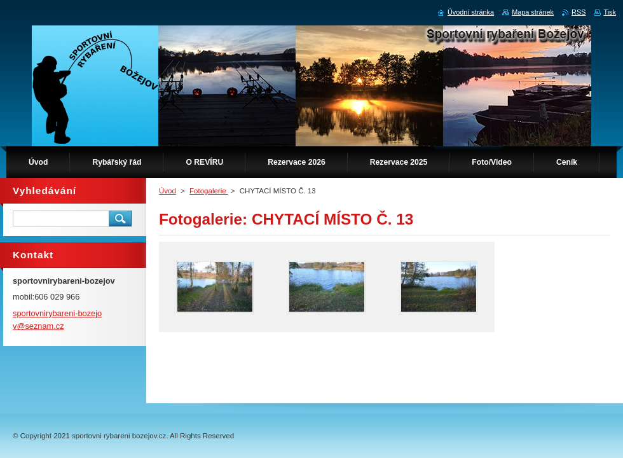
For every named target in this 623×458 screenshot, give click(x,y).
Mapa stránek (533, 12)
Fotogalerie (208, 191)
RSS (578, 12)
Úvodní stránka (471, 12)
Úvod (167, 191)
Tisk (609, 12)
